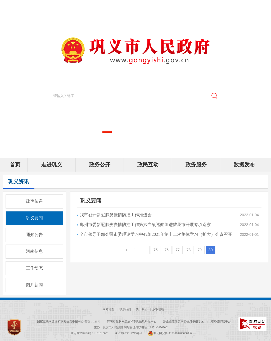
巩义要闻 (34, 218)
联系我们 (125, 309)
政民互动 (148, 164)
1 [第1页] (135, 250)
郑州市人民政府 (70, 5)
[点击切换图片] (259, 80)
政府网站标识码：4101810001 (90, 333)
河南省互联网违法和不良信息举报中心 (131, 321)
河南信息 (34, 251)
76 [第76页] (167, 250)
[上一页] (126, 250)
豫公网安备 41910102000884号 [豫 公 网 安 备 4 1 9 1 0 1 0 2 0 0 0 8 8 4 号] (170, 333)
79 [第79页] (199, 250)
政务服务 (196, 164)
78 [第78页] (189, 250)
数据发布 (244, 164)
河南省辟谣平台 (220, 321)
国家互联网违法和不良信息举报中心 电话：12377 (68, 321)
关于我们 (141, 309)
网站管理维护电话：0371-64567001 (146, 327)
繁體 (253, 5)
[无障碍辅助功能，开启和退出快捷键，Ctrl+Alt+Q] (241, 6)
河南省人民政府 (41, 5)
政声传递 (34, 201)
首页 (15, 164)
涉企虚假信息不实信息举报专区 (183, 321)
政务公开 (99, 164)
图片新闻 (34, 284)
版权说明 (158, 309)
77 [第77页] (177, 250)
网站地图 (108, 309)
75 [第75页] (155, 250)
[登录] (264, 5)
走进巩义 (51, 164)
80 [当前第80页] (211, 250)
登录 (264, 5)
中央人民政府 (14, 5)
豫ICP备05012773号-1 (128, 333)
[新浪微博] (221, 5)
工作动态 (34, 268)
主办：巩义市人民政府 (108, 327)
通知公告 (34, 234)
